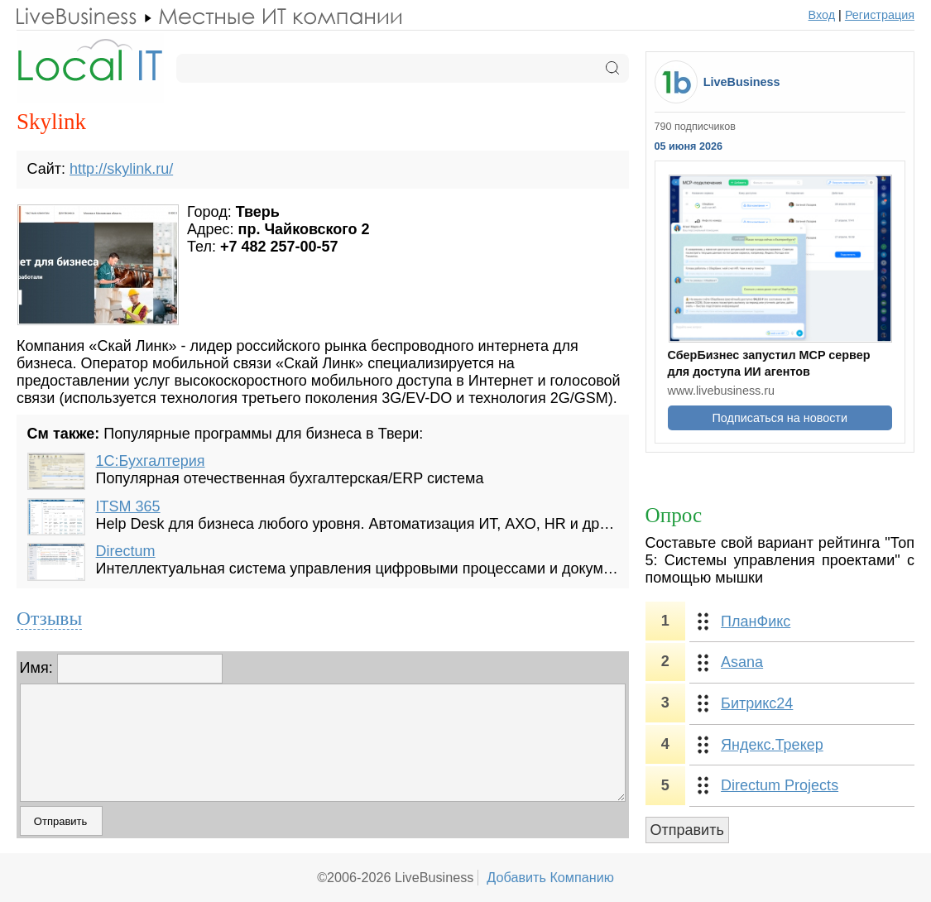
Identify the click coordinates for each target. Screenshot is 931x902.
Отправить (687, 830)
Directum (126, 551)
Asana (742, 662)
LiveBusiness (741, 82)
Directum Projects (779, 785)
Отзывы (49, 618)
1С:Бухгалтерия (150, 461)
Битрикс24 (757, 703)
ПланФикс (755, 621)
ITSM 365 (128, 506)
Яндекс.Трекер (772, 744)
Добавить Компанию (550, 877)
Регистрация (879, 15)
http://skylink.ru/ (121, 169)
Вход (822, 15)
